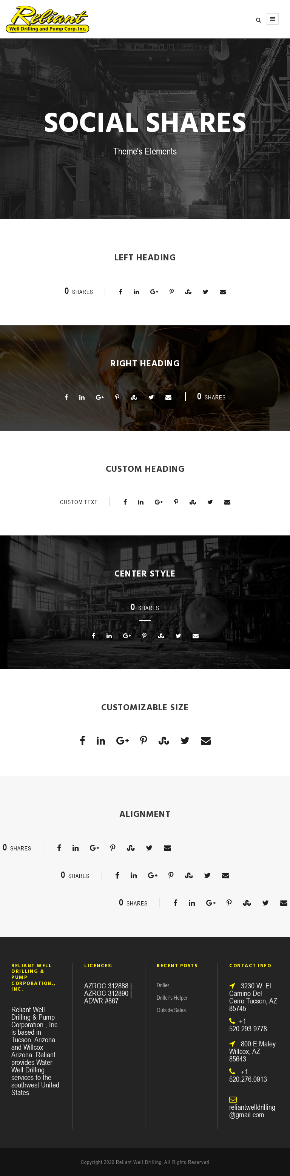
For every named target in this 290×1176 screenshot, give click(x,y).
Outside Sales (171, 1010)
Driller (163, 985)
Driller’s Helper (172, 997)
